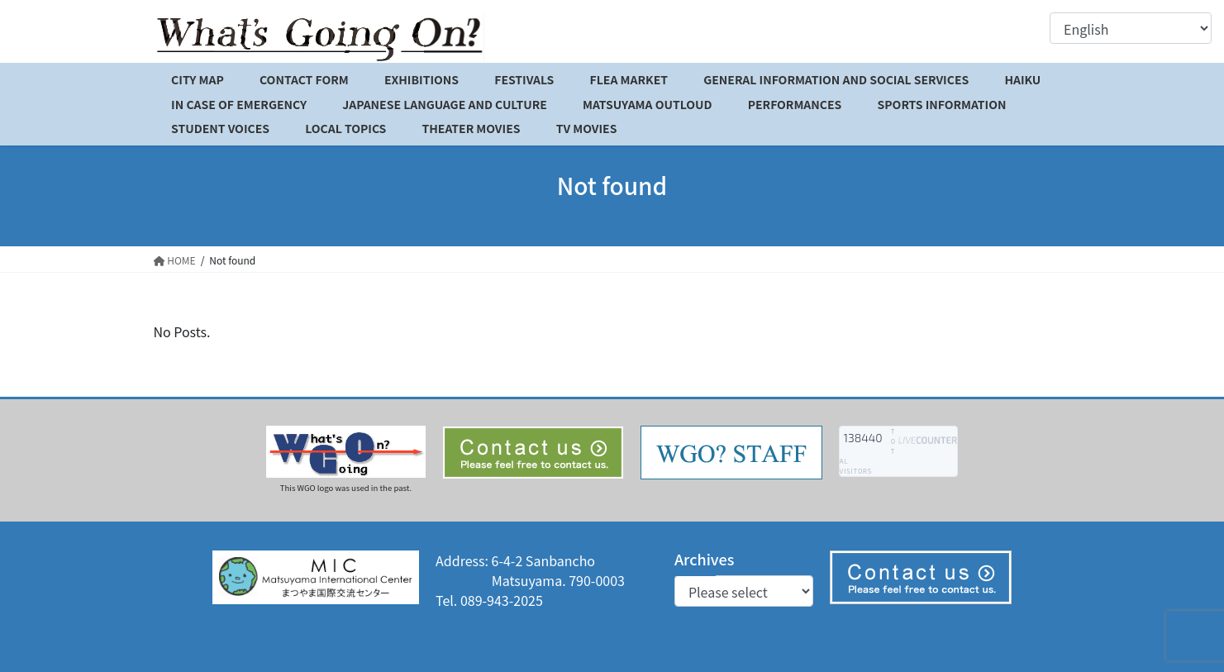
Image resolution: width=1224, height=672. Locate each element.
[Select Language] (1131, 28)
